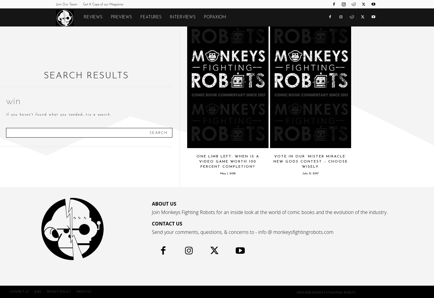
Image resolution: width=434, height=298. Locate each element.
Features (151, 17)
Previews (121, 17)
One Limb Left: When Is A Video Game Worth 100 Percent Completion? (228, 162)
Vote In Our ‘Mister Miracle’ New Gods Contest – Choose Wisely (310, 162)
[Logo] (68, 17)
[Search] (158, 133)
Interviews (183, 17)
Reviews (93, 17)
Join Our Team (66, 4)
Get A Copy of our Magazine (103, 4)
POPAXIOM (215, 17)
